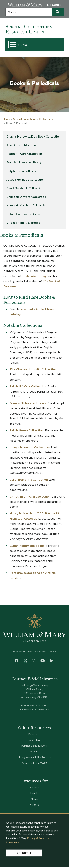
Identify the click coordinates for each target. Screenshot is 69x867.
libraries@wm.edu (38, 709)
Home (6, 119)
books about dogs (35, 276)
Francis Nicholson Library (24, 162)
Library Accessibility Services (34, 757)
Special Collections (24, 119)
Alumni (34, 799)
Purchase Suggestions (34, 745)
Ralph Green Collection (22, 171)
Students (34, 787)
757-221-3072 (39, 705)
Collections (46, 119)
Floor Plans (34, 740)
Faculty (34, 793)
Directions (34, 734)
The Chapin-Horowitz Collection (33, 369)
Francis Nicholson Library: (28, 403)
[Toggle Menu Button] (11, 44)
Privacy (34, 751)
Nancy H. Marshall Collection (26, 205)
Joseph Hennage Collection (25, 179)
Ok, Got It (23, 855)
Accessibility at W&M (34, 763)
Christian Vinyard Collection (26, 197)
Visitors (34, 804)
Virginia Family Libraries (23, 223)
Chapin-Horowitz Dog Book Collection (33, 136)
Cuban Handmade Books (23, 214)
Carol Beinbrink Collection (24, 188)
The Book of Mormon (21, 145)
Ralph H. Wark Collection (24, 154)
